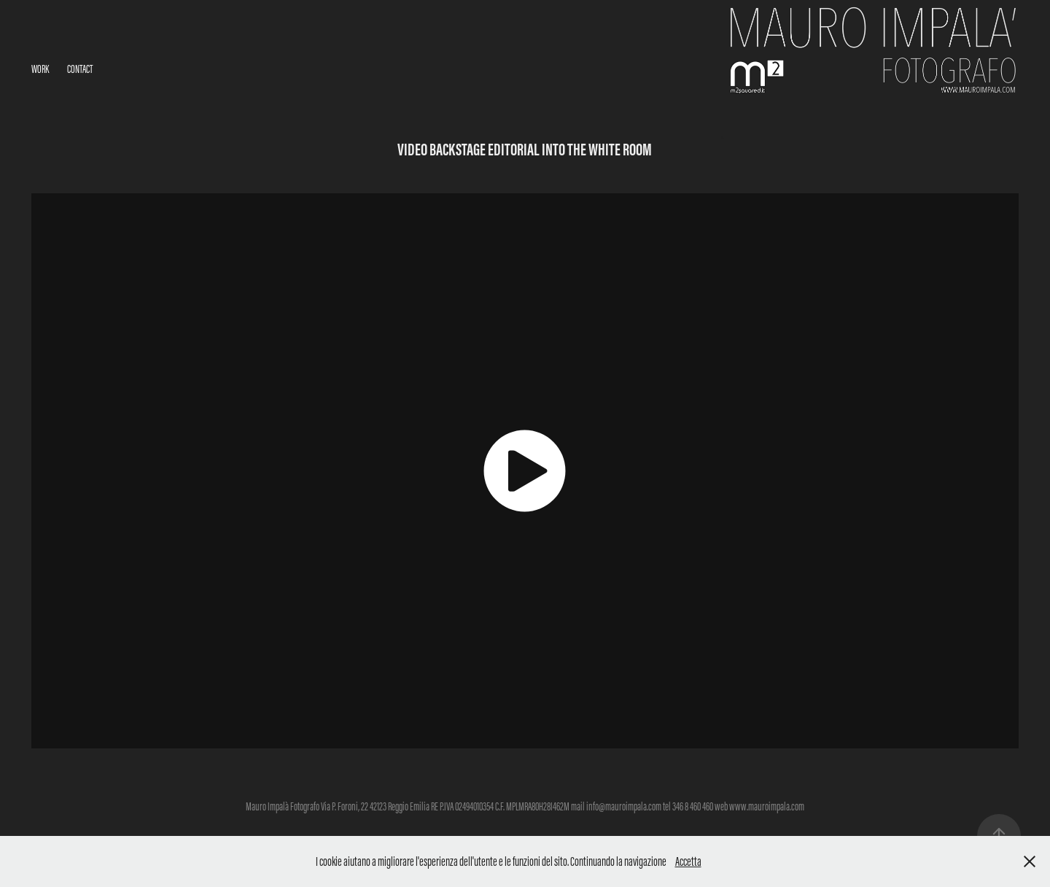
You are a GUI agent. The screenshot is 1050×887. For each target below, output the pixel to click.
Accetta (688, 861)
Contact (80, 69)
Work (40, 69)
